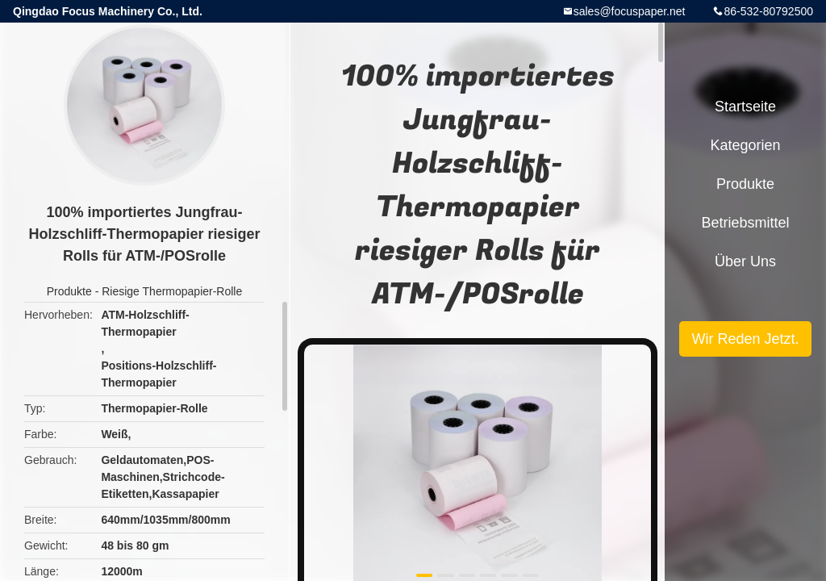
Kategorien (745, 145)
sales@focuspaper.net (630, 11)
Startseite (745, 106)
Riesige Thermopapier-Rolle (172, 291)
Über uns (745, 261)
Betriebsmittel (745, 223)
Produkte (69, 291)
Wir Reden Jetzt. (745, 339)
